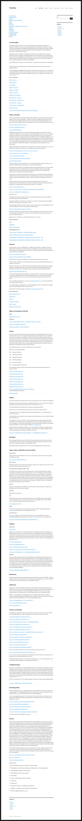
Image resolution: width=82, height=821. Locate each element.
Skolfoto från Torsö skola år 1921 (16, 381)
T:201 (34, 499)
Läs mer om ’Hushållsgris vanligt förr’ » (17, 324)
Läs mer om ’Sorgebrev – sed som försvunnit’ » (19, 326)
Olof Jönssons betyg (13, 393)
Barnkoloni (11, 29)
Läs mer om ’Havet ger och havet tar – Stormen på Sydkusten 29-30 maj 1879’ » (26, 632)
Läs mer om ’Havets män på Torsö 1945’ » (18, 124)
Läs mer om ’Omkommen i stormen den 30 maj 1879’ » (20, 626)
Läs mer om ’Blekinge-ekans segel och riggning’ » (20, 158)
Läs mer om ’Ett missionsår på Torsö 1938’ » (18, 546)
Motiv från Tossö (12, 82)
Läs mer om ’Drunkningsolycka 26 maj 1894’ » (19, 642)
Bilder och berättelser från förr (15, 20)
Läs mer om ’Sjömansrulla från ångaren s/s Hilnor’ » (20, 209)
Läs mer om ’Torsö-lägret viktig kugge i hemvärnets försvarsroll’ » (23, 711)
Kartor (51, 8)
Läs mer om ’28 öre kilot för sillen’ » (17, 186)
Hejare (10, 222)
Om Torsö (41, 8)
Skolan (10, 21)
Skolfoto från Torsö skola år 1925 (16, 384)
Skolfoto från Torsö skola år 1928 (16, 386)
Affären (10, 23)
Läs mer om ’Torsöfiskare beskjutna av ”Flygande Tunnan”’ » (22, 754)
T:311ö (40, 403)
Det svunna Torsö (61, 28)
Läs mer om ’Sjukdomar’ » (14, 605)
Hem (36, 8)
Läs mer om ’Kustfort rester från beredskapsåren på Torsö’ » (22, 701)
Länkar (66, 8)
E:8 (42, 416)
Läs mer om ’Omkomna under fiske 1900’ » (18, 644)
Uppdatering (60, 32)
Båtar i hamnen (12, 304)
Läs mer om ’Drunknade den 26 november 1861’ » (19, 624)
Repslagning (12, 224)
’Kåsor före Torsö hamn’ (14, 227)
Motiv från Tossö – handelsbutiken (16, 105)
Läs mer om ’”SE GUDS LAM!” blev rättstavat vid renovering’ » (22, 549)
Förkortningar (57, 8)
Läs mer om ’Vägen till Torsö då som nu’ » (18, 459)
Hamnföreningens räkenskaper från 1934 (18, 271)
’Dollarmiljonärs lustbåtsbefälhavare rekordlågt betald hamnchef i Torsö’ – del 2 (26, 239)
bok (27, 407)
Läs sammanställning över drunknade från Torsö (19, 616)
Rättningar (59, 26)
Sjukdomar (11, 30)
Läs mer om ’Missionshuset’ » (15, 541)
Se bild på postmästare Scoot (15, 503)
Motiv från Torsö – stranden (15, 102)
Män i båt (11, 299)
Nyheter (71, 8)
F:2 (31, 560)
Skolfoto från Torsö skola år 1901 (16, 373)
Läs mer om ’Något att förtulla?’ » (16, 759)
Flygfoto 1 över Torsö (13, 87)
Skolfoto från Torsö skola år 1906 (16, 376)
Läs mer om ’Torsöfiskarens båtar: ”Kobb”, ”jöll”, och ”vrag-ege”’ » (23, 150)
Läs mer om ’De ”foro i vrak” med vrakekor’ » (19, 153)
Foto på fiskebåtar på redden (15, 160)
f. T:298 (23, 217)
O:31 (39, 658)
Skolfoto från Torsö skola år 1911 (16, 379)
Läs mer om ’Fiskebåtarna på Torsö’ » (17, 127)
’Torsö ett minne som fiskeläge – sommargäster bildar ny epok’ (22, 232)
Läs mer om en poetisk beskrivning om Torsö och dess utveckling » (23, 110)
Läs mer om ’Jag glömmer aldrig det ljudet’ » (18, 709)
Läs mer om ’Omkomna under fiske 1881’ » (18, 634)
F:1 (26, 420)
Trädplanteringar (13, 33)
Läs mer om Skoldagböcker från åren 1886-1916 (19, 389)
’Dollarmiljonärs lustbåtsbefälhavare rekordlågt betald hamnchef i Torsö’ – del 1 (26, 237)
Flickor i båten (12, 296)
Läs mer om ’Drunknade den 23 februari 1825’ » (19, 619)
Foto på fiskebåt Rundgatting (15, 129)
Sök (71, 18)
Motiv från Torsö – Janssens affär (16, 100)
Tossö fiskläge (12, 85)
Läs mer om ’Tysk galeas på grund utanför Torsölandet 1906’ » (22, 652)
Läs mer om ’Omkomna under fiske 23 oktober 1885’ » (20, 637)
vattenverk (13, 515)
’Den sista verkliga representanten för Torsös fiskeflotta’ (21, 234)
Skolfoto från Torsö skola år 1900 (16, 371)
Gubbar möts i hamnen (14, 301)
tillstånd (11, 510)
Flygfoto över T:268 (13, 107)
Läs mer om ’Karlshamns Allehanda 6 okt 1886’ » (19, 639)
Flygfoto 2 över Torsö (13, 90)
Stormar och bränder (13, 32)
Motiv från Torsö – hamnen (15, 97)
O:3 (34, 501)
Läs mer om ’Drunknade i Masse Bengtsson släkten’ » (20, 647)
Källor (62, 8)
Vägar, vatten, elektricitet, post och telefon (18, 26)
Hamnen (11, 18)
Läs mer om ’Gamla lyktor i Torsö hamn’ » (18, 254)
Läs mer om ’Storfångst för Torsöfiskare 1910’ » (19, 191)
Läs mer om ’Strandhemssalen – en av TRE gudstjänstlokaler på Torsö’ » (24, 552)
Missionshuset (12, 529)
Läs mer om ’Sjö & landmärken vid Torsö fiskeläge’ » (20, 256)
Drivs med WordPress (17, 816)
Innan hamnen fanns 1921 (14, 294)
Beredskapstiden (12, 35)
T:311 (28, 580)
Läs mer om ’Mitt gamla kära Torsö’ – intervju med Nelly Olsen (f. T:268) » (25, 321)
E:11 (50, 516)
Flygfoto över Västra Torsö (14, 95)
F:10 (41, 412)
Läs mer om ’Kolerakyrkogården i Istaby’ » (18, 602)
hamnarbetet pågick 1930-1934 (35, 280)
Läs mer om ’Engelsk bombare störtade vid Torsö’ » (20, 706)
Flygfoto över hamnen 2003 (15, 306)
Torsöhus (12, 8)
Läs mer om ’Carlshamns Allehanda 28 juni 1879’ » (20, 629)
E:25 (30, 427)
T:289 (21, 347)
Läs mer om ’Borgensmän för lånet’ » (17, 544)
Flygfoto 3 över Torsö (13, 92)
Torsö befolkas (12, 15)
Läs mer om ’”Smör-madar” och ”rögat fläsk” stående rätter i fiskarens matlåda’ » (26, 189)
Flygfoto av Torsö (13, 79)
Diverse (10, 36)
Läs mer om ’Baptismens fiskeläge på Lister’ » (19, 569)
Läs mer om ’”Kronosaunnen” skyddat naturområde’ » (20, 683)
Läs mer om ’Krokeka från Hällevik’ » (17, 155)
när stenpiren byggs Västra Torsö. (36, 288)
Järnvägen (11, 24)
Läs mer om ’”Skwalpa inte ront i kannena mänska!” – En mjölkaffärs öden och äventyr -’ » (28, 432)
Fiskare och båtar (13, 17)
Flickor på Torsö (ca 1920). (14, 316)
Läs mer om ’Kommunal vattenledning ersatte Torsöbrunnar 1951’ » (23, 519)
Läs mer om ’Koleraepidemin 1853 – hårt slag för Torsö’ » (21, 600)
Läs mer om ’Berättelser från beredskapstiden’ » (19, 704)
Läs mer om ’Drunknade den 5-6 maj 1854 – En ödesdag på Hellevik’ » (24, 621)
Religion (11, 27)
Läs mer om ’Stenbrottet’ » (15, 757)
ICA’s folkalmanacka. (37, 424)
